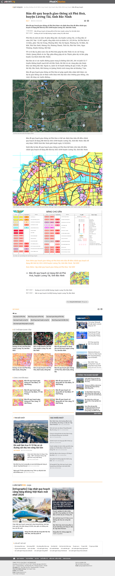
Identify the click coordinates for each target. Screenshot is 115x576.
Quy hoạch (18, 7)
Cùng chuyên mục (20, 378)
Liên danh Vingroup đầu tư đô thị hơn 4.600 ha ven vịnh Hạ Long (93, 380)
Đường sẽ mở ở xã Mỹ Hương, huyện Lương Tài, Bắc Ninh (51, 33)
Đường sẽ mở (33, 7)
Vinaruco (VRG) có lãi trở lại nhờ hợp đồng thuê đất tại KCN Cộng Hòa (93, 387)
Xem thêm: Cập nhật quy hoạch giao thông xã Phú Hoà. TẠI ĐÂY (50, 267)
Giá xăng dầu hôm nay (43, 546)
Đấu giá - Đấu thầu (55, 558)
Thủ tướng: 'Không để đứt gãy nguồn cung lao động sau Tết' (94, 323)
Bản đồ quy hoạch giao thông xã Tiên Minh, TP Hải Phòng (32, 382)
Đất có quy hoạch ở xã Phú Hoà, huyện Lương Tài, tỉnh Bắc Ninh (42, 348)
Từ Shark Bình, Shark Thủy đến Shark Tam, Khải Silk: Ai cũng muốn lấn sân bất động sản (93, 394)
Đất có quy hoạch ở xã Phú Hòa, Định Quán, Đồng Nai (42, 369)
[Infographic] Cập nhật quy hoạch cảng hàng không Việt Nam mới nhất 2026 (31, 491)
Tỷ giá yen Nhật (93, 546)
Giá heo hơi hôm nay (65, 546)
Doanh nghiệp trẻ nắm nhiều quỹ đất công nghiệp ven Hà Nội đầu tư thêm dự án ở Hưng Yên (61, 447)
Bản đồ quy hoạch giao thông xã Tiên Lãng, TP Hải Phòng (32, 401)
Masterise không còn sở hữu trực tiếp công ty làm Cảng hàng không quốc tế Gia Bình (94, 354)
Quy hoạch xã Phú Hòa (19, 317)
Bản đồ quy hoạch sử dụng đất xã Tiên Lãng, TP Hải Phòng (65, 401)
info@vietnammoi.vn (21, 572)
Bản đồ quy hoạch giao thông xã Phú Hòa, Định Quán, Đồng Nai (64, 370)
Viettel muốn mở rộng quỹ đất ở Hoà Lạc (61, 440)
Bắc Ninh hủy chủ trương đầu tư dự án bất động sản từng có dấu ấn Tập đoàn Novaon (61, 422)
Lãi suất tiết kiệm (54, 548)
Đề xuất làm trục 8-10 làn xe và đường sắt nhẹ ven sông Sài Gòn (28, 446)
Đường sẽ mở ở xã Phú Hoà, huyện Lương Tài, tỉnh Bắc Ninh (22, 348)
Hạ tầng (26, 7)
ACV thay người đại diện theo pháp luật (93, 343)
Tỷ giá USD (84, 546)
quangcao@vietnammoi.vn (85, 565)
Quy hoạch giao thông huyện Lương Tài (23, 324)
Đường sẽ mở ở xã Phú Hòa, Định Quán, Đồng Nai (22, 369)
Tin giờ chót (19, 418)
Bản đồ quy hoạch (77, 7)
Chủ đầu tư (44, 558)
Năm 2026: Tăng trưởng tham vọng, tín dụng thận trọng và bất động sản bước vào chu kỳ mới (94, 365)
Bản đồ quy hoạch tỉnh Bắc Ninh (60, 320)
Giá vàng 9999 (31, 546)
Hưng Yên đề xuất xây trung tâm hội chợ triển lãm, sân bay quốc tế (37, 532)
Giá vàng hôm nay (20, 546)
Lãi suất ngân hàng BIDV (41, 550)
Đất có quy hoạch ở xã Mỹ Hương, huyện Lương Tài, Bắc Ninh (55, 293)
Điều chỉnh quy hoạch (65, 7)
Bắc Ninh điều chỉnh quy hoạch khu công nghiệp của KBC (93, 401)
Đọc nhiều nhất (57, 418)
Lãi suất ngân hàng (42, 548)
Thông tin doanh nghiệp (87, 375)
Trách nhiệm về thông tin (19, 573)
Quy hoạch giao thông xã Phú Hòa (55, 317)
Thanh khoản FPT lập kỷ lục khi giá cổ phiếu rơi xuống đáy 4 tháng (94, 333)
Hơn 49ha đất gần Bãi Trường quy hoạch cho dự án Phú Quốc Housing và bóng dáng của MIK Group (92, 408)
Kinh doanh (66, 558)
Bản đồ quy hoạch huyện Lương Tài (40, 320)
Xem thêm (97, 413)
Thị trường (29, 558)
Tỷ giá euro (76, 546)
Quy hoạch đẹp (53, 7)
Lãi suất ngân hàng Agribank (80, 548)
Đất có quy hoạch (43, 7)
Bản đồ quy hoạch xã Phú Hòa (35, 317)
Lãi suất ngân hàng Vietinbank (58, 550)
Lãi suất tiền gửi (65, 548)
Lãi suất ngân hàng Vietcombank (78, 550)
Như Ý (27, 21)
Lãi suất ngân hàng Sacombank (23, 550)
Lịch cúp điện (31, 548)
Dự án (37, 558)
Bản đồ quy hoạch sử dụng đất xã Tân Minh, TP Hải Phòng (65, 392)
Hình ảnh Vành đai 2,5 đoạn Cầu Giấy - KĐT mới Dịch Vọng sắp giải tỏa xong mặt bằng (37, 455)
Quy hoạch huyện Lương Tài (20, 320)
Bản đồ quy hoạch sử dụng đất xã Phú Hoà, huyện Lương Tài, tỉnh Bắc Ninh (57, 31)
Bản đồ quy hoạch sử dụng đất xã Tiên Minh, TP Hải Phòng (65, 382)
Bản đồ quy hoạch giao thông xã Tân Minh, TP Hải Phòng (33, 392)
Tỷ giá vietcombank (20, 548)
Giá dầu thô (54, 546)
